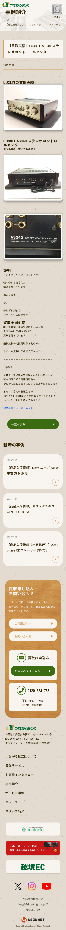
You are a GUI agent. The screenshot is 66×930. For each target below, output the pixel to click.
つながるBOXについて (21, 756)
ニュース (11, 802)
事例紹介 (11, 783)
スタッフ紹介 (14, 811)
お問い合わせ (22, 636)
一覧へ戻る (18, 424)
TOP (7, 19)
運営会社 (31, 910)
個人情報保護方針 (33, 898)
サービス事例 (14, 792)
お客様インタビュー (19, 774)
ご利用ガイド (22, 623)
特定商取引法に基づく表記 (33, 904)
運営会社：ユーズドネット (18, 408)
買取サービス (14, 765)
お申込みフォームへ (27, 671)
